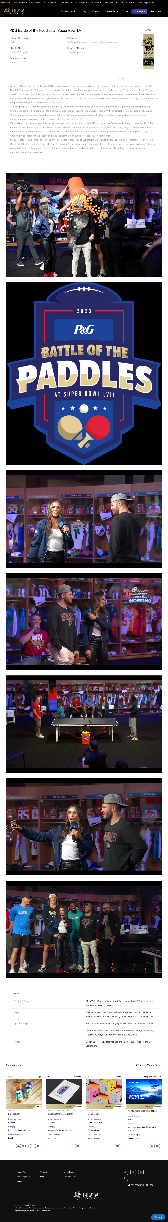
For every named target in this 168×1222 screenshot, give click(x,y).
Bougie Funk (93, 1114)
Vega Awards (35, 3)
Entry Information (69, 11)
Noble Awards (111, 3)
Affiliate (20, 1182)
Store (125, 11)
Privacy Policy (78, 1208)
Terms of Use (68, 1208)
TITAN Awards (66, 3)
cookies (93, 1208)
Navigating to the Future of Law (142, 1111)
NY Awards (81, 3)
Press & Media (111, 11)
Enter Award (139, 11)
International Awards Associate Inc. (37, 1211)
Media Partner (69, 1172)
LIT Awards (96, 3)
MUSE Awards (20, 3)
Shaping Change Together (60, 1114)
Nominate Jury (69, 1177)
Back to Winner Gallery (149, 1065)
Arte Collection (127, 3)
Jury (84, 11)
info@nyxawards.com (140, 1184)
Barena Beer (14, 1114)
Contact (43, 1172)
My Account (155, 11)
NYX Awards (50, 3)
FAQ (42, 1177)
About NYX (21, 1172)
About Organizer (23, 1177)
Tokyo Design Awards (146, 3)
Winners (95, 11)
